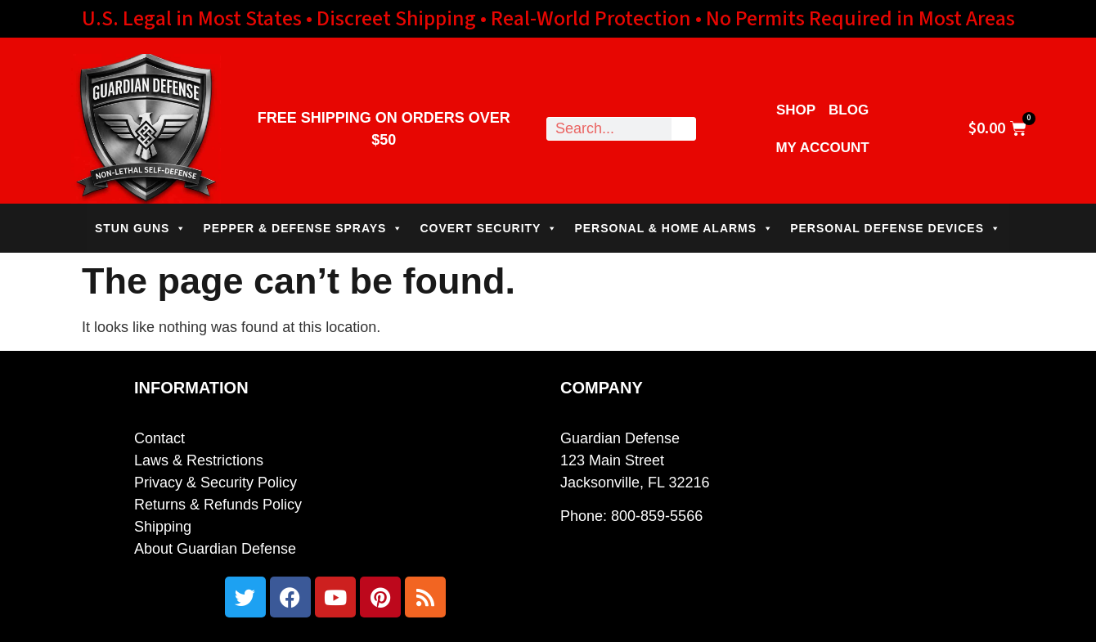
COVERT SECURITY (489, 228)
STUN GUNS (140, 228)
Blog (849, 110)
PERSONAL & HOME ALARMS (674, 228)
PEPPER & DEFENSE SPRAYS (303, 228)
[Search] (683, 129)
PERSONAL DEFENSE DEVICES (895, 228)
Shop (795, 110)
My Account (822, 147)
